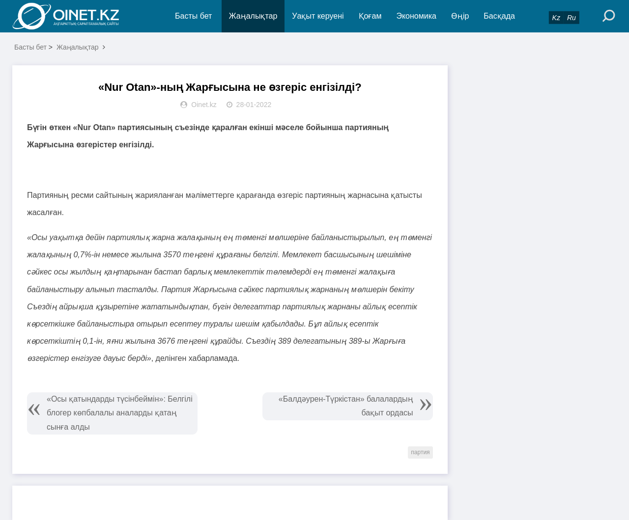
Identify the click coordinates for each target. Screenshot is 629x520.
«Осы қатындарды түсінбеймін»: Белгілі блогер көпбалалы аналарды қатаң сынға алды (120, 413)
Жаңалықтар (253, 16)
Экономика (416, 16)
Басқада (499, 16)
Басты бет (193, 16)
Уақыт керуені (317, 16)
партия (420, 452)
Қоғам (370, 16)
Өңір (460, 16)
